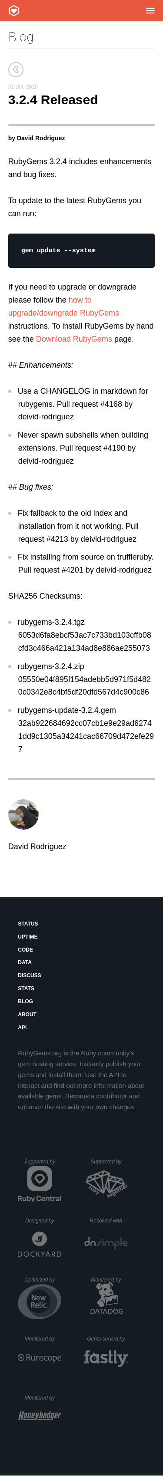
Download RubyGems (74, 340)
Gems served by (107, 1340)
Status (28, 925)
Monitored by (109, 1281)
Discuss (29, 977)
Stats (26, 990)
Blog (20, 36)
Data (25, 964)
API (22, 1029)
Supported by (43, 1166)
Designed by (43, 1222)
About (27, 1016)
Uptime (27, 938)
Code (25, 951)
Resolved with (109, 1222)
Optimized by (42, 1284)
